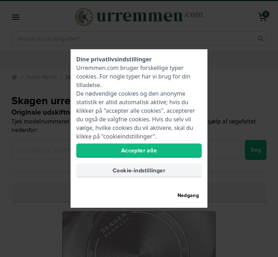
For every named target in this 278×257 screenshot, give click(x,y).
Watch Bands (41, 77)
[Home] (15, 77)
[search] (261, 38)
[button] (18, 17)
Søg (256, 150)
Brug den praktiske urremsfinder (138, 192)
